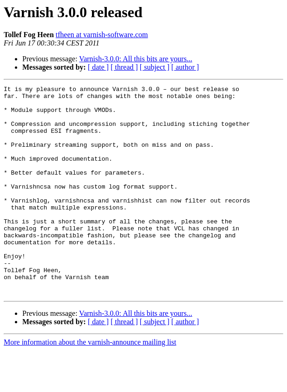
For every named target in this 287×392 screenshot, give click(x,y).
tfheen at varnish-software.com (102, 35)
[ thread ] (124, 67)
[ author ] (185, 67)
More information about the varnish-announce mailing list (90, 384)
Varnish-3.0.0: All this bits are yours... (135, 59)
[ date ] (98, 67)
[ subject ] (155, 67)
